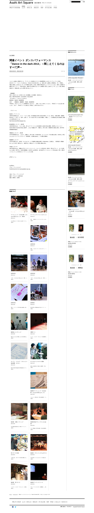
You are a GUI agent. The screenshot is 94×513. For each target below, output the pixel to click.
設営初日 (32, 302)
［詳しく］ (70, 83)
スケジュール (15, 494)
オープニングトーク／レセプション (38, 214)
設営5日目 (32, 244)
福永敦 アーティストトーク (37, 482)
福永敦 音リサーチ (15, 482)
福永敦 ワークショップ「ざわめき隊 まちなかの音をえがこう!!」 (76, 211)
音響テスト (33, 332)
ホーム (10, 494)
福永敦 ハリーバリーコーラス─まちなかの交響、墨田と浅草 (76, 80)
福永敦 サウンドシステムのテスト (38, 453)
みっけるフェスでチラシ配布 (37, 361)
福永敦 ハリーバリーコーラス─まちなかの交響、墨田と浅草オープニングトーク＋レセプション (76, 179)
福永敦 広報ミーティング (17, 422)
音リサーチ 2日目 (15, 453)
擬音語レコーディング (16, 332)
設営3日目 (32, 273)
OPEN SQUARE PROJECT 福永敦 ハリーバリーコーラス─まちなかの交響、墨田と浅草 (75, 147)
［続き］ (12, 222)
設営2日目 (13, 302)
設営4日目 (13, 273)
